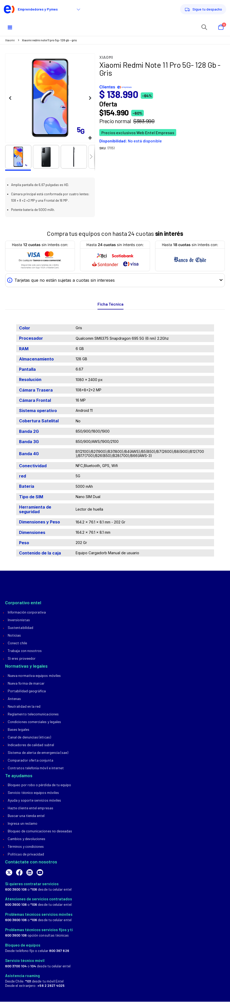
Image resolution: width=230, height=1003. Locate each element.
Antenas (14, 699)
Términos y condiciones (26, 847)
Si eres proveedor (22, 659)
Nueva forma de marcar (26, 684)
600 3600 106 (16, 890)
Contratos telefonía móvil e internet (36, 769)
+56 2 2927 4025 (51, 987)
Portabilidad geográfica (27, 692)
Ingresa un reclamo (22, 824)
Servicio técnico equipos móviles (33, 794)
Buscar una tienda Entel (26, 817)
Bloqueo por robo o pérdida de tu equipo (39, 786)
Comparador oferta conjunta (30, 761)
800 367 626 (59, 951)
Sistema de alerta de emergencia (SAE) (38, 753)
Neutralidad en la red (24, 707)
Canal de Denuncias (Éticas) (29, 738)
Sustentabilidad (20, 628)
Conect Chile (17, 644)
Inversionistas (19, 621)
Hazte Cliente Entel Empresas (30, 809)
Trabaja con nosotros (25, 651)
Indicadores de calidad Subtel (31, 746)
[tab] (110, 305)
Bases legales (18, 730)
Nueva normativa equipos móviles (34, 676)
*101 (28, 982)
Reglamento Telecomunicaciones (33, 715)
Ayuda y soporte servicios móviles (34, 801)
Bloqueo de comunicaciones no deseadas (40, 832)
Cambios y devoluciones (26, 840)
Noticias (14, 636)
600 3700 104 (16, 967)
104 (33, 967)
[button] (90, 138)
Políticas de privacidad (26, 855)
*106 (33, 890)
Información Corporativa (27, 613)
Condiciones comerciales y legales (34, 722)
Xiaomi (10, 40)
